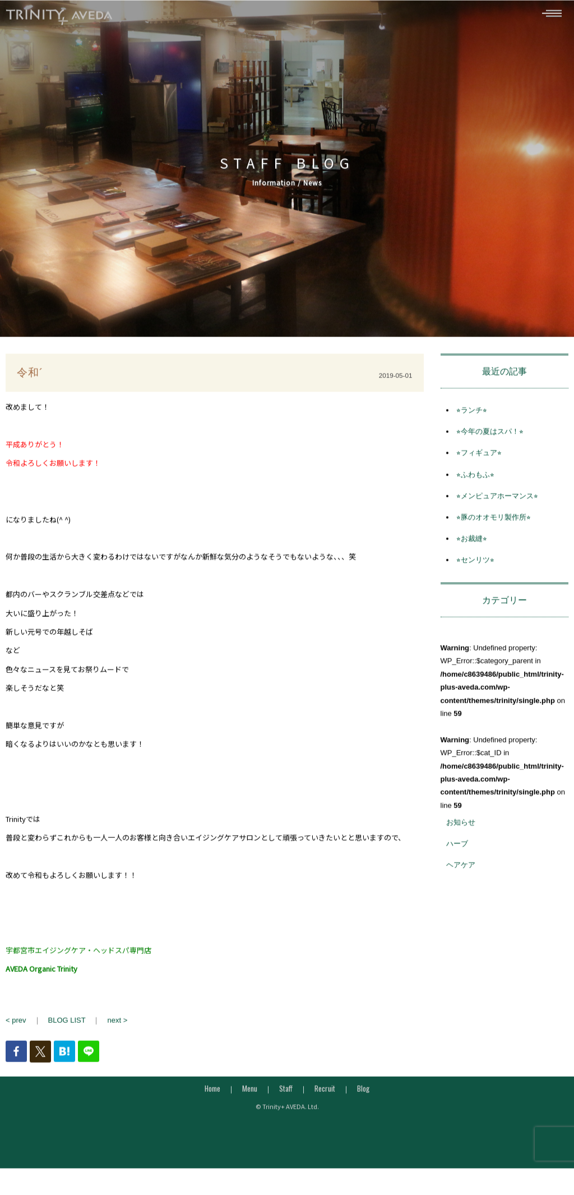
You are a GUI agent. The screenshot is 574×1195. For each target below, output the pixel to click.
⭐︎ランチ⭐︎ (471, 414)
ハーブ (457, 848)
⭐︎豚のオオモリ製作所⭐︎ (493, 522)
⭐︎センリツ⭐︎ (475, 565)
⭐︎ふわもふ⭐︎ (475, 479)
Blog (363, 1093)
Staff (286, 1093)
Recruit (324, 1093)
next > (117, 1025)
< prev (16, 1025)
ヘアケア (460, 870)
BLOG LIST (67, 1025)
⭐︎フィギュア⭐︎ (479, 458)
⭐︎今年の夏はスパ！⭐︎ (490, 436)
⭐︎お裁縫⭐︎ (471, 543)
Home (212, 1093)
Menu (249, 1093)
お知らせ (460, 827)
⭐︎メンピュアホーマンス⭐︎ (497, 500)
